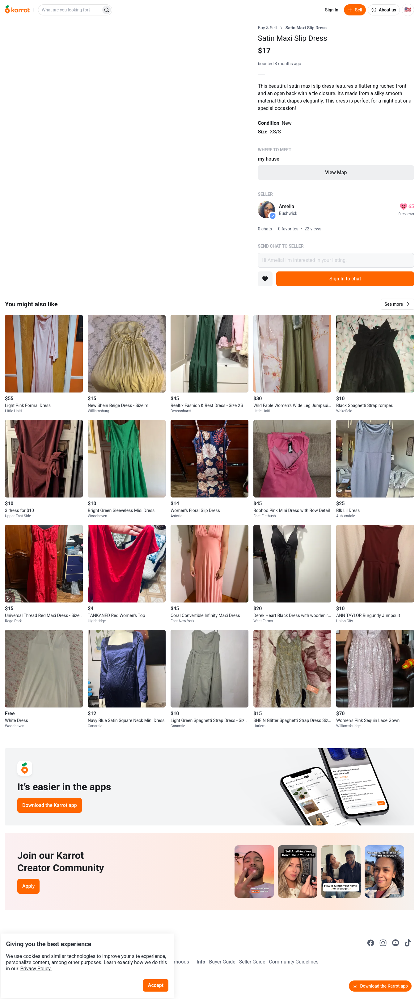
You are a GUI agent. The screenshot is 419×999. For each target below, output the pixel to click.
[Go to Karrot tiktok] (408, 943)
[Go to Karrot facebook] (371, 943)
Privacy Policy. (84, 951)
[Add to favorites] (265, 278)
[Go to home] (17, 10)
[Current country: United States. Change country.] (408, 10)
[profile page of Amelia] (266, 209)
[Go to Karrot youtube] (395, 943)
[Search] (106, 10)
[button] (397, 304)
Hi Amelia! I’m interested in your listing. (336, 260)
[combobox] (70, 9)
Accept (160, 968)
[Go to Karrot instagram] (383, 943)
